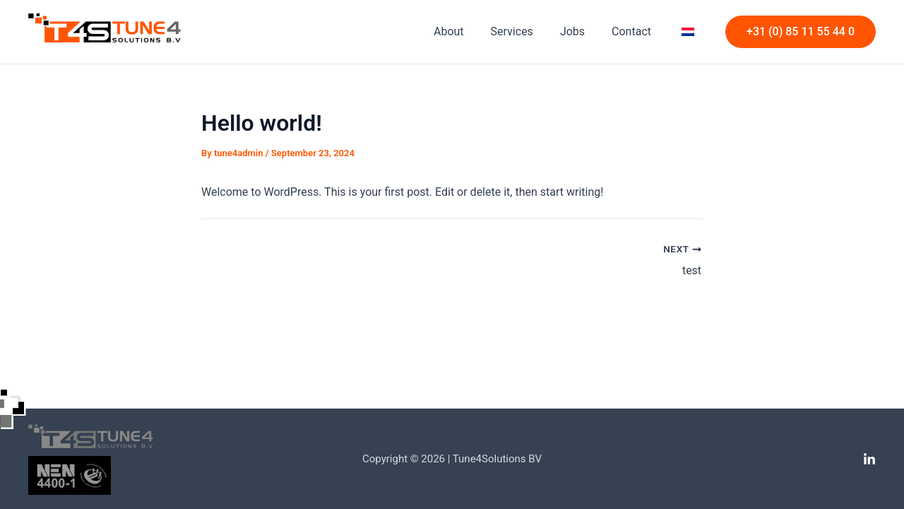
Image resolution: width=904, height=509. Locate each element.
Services (527, 31)
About (468, 31)
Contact (638, 31)
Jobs (583, 31)
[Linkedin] (869, 459)
